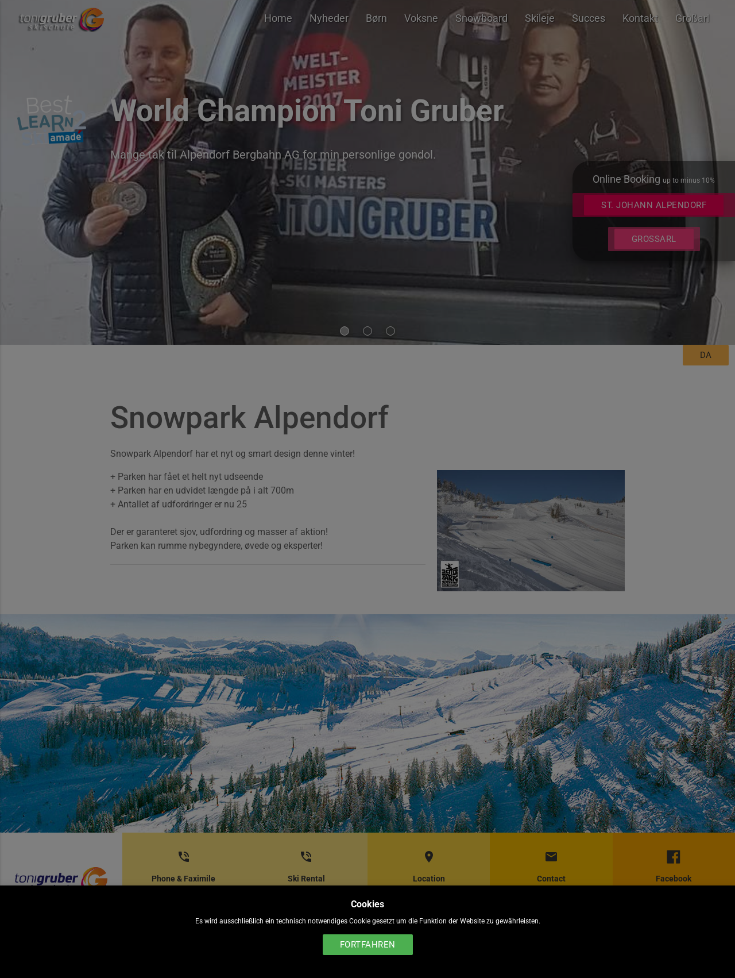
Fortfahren (368, 945)
